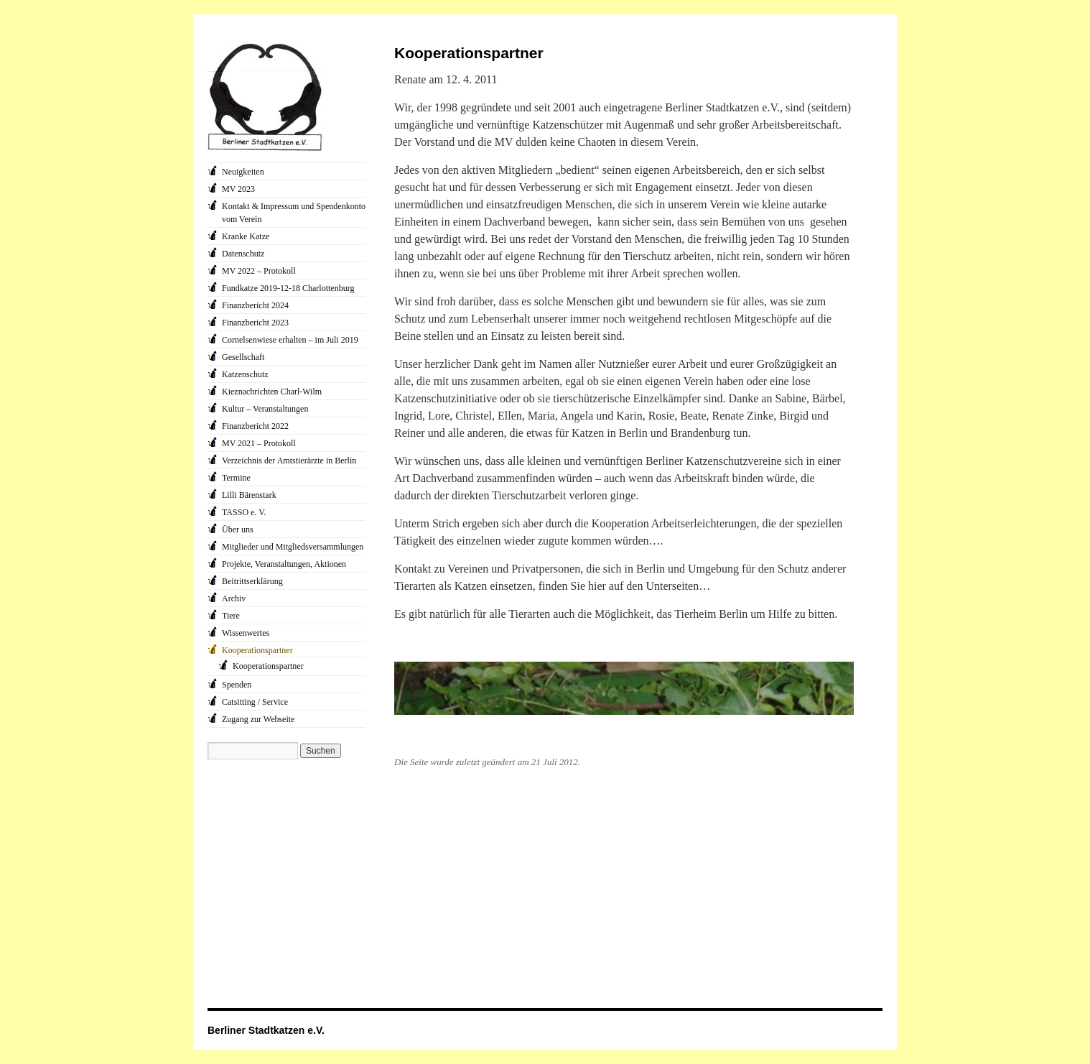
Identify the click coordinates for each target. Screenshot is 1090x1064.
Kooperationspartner (257, 650)
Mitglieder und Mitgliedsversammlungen (292, 547)
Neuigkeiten (243, 172)
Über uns (237, 529)
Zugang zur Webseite (258, 719)
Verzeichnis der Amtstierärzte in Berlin (289, 460)
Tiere (231, 616)
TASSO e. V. (244, 512)
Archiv (234, 598)
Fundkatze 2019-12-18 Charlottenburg (288, 288)
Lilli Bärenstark (249, 495)
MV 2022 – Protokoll (259, 271)
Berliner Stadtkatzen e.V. (266, 1030)
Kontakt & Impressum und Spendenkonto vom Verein (293, 212)
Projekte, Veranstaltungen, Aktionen (284, 564)
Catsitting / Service (255, 702)
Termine (236, 478)
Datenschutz (243, 254)
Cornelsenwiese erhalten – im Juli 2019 (290, 340)
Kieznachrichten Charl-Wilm (272, 392)
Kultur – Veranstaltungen (265, 409)
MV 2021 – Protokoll (259, 443)
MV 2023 (238, 189)
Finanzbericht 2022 (255, 426)
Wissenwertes (245, 633)
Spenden (236, 685)
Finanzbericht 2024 (255, 305)
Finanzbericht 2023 (255, 323)
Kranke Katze (245, 236)
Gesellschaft (243, 357)
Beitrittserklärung (252, 581)
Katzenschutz (245, 374)
